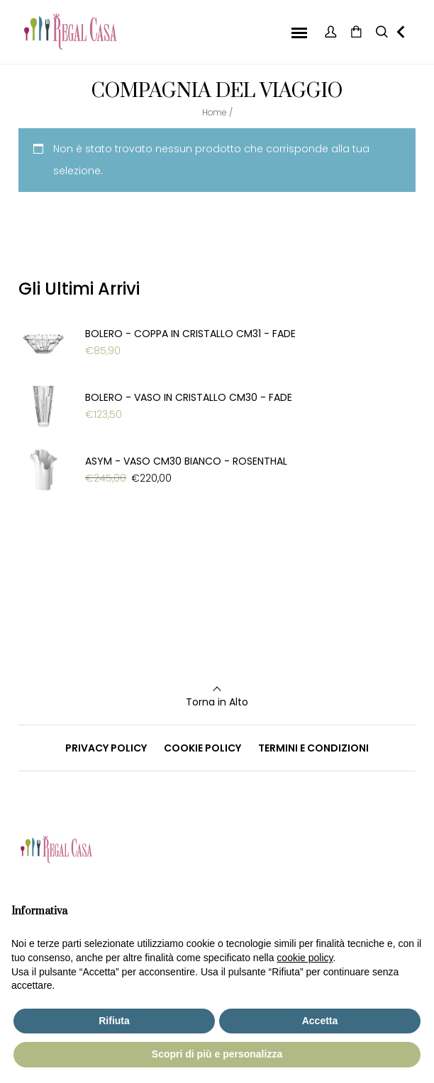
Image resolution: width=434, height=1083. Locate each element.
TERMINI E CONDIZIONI (313, 748)
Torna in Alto (217, 702)
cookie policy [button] (305, 957)
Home (214, 112)
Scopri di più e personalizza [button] (217, 1054)
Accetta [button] (320, 1020)
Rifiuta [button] (114, 1020)
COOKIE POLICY (202, 748)
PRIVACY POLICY (106, 748)
